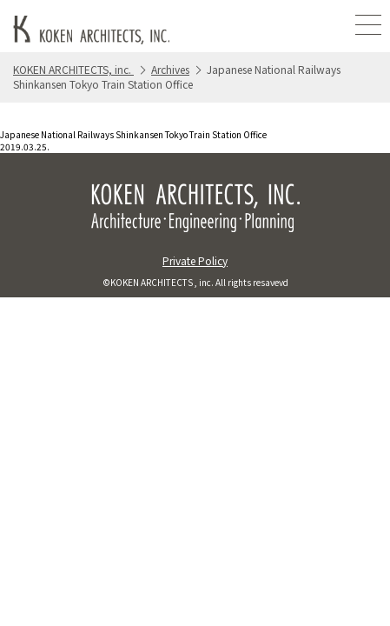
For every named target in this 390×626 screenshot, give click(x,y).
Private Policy (195, 260)
